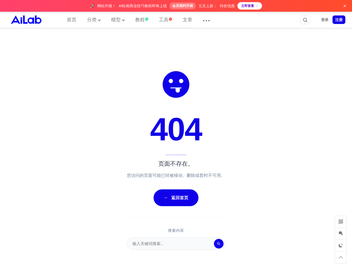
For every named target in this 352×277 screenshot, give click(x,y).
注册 (339, 20)
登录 (324, 20)
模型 (116, 19)
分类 (92, 19)
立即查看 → (249, 6)
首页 (71, 19)
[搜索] (219, 244)
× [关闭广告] (344, 6)
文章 (187, 19)
